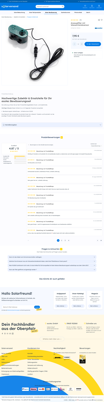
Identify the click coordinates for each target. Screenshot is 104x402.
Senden (37, 307)
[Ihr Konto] (91, 6)
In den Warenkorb (93, 44)
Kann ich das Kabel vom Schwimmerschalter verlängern (25, 257)
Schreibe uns (90, 323)
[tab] (52, 137)
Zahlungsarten (32, 362)
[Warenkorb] (98, 6)
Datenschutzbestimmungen (13, 310)
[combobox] (48, 6)
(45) (76, 20)
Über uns (4, 356)
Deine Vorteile (6, 353)
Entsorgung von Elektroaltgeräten (13, 371)
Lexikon (30, 374)
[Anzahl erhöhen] (82, 44)
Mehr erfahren (61, 306)
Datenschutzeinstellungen (10, 365)
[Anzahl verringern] (74, 44)
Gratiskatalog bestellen (35, 356)
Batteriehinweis (7, 368)
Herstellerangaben (10, 125)
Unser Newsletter (33, 359)
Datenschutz (6, 362)
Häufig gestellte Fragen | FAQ (37, 371)
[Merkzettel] (85, 6)
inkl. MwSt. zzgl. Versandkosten (79, 39)
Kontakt (30, 353)
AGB (3, 359)
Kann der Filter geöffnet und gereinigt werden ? (23, 269)
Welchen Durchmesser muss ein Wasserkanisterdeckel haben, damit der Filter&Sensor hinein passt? (38, 261)
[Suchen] (62, 6)
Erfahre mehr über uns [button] (52, 339)
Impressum (5, 374)
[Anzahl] (78, 44)
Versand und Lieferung (35, 365)
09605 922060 (70, 323)
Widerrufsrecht (32, 368)
